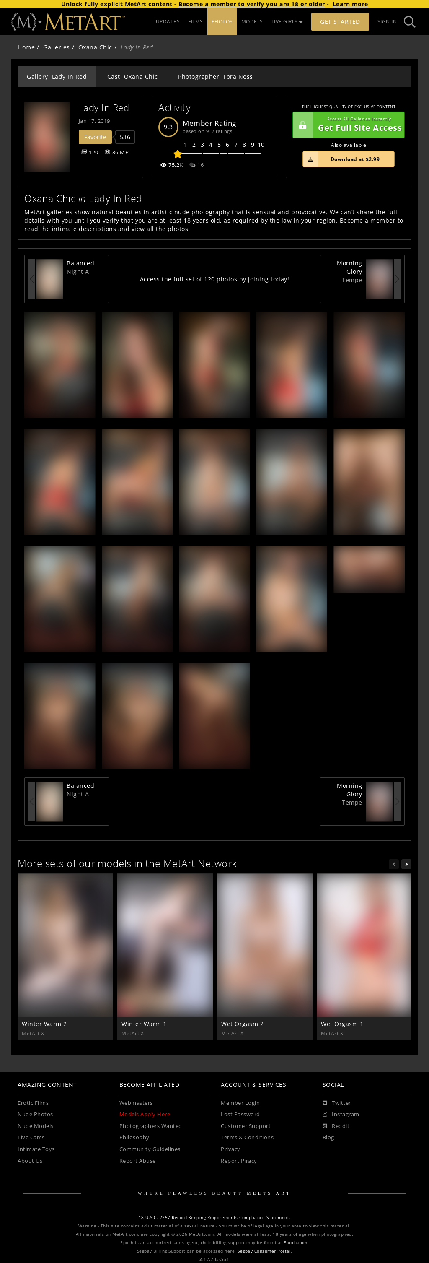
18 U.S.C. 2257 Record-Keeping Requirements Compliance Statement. (215, 1217)
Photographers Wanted (150, 1126)
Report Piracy (239, 1160)
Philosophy (134, 1137)
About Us (30, 1160)
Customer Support (246, 1126)
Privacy (230, 1149)
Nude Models (36, 1126)
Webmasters (136, 1103)
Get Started (340, 22)
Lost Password (240, 1114)
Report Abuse (137, 1160)
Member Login (240, 1103)
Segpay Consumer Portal (264, 1251)
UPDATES (168, 21)
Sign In (387, 21)
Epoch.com (296, 1242)
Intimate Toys (36, 1149)
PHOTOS (222, 21)
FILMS (195, 21)
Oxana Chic (95, 47)
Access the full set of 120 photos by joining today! (214, 279)
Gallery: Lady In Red (57, 77)
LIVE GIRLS (287, 21)
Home (26, 47)
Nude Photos (35, 1114)
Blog (328, 1137)
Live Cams (31, 1137)
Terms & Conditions (247, 1137)
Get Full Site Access (347, 125)
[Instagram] (341, 1114)
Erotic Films (33, 1103)
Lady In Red (104, 107)
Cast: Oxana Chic (132, 77)
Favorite (95, 137)
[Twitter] (337, 1103)
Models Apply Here (145, 1114)
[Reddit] (336, 1126)
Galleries (56, 47)
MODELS (252, 21)
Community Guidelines (150, 1149)
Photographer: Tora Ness (215, 77)
